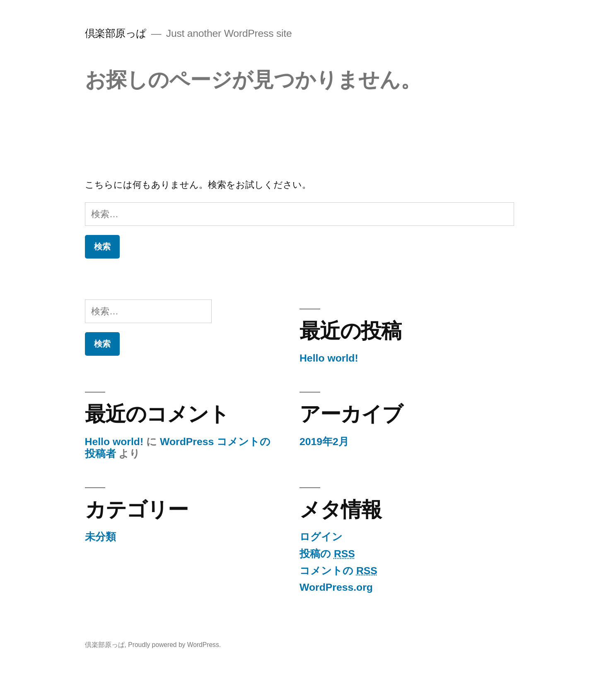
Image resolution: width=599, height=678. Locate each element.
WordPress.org (336, 587)
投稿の (327, 553)
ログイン (321, 536)
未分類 (100, 536)
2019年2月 (324, 441)
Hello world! (329, 358)
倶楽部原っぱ (116, 33)
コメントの (338, 570)
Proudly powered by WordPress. (174, 644)
